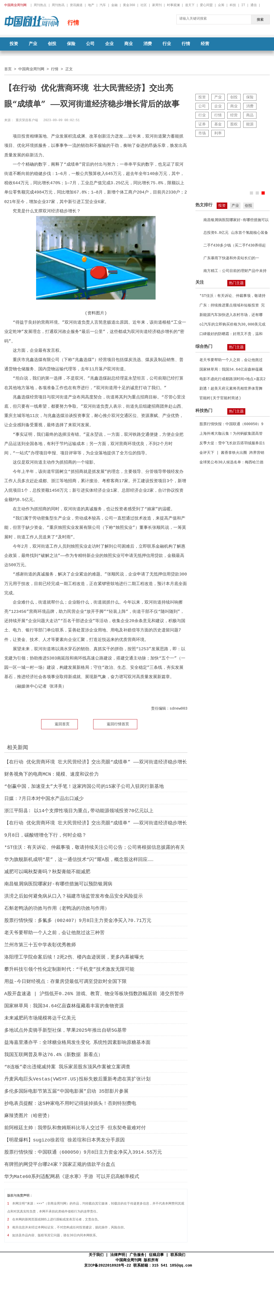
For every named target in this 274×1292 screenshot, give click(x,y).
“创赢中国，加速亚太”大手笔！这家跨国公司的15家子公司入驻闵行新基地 (84, 786)
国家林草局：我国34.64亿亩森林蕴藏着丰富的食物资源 (64, 1006)
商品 (250, 115)
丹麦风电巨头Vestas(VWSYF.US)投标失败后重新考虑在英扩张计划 (77, 1079)
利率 (218, 133)
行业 (166, 44)
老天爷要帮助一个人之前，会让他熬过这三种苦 (54, 933)
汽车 (103, 5)
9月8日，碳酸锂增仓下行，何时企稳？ (45, 835)
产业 (33, 44)
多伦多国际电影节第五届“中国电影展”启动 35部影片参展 (66, 1091)
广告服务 (137, 1254)
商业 (128, 44)
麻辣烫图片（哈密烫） (28, 1116)
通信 (253, 5)
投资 (14, 44)
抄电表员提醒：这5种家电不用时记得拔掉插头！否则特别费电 (70, 1103)
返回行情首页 (118, 724)
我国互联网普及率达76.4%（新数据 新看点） (53, 1055)
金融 (114, 5)
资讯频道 (76, 5)
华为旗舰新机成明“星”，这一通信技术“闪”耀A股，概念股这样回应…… (78, 859)
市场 (202, 133)
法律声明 (117, 1254)
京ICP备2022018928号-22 (107, 1265)
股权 (234, 124)
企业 (109, 44)
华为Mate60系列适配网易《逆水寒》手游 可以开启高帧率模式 (71, 1177)
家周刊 (157, 5)
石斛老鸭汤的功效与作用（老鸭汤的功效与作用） (56, 908)
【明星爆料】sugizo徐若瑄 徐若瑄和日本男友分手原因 (64, 1140)
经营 (205, 44)
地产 (91, 5)
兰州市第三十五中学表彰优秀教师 (40, 945)
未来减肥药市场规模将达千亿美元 (40, 1018)
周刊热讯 (58, 5)
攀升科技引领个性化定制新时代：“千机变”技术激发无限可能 (69, 969)
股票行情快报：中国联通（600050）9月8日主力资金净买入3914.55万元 (83, 1152)
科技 (233, 5)
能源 (250, 124)
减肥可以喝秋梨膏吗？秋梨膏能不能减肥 (47, 872)
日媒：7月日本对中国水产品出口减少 (44, 799)
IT (243, 5)
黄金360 (129, 5)
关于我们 (96, 1254)
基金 (218, 124)
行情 (186, 44)
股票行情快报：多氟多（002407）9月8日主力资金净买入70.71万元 (77, 920)
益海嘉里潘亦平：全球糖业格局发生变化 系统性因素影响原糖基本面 (77, 1042)
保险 (71, 44)
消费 (147, 44)
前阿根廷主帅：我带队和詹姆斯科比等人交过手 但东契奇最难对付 (75, 1128)
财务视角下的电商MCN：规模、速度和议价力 (51, 774)
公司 (90, 44)
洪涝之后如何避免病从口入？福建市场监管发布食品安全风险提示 (73, 896)
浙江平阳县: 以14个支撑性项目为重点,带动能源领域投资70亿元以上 (78, 811)
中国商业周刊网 (31, 69)
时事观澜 (173, 5)
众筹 (221, 5)
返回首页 (62, 724)
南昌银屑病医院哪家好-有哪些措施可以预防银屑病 (58, 884)
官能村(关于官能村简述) (220, 398)
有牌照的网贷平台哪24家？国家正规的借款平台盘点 (59, 1164)
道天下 (190, 5)
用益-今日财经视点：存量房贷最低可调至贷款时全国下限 (65, 981)
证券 (202, 124)
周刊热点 (40, 5)
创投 (52, 44)
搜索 (260, 19)
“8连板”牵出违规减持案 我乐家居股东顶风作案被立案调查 (67, 1067)
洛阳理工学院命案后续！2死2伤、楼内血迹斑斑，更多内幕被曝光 (74, 957)
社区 (143, 5)
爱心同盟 (206, 5)
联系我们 (177, 1254)
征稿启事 (156, 1254)
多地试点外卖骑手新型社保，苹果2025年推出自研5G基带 (65, 1030)
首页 (8, 69)
